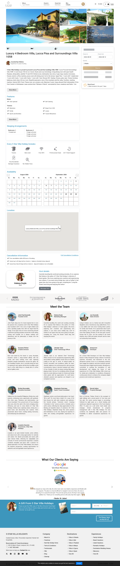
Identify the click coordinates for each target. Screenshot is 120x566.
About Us (47, 537)
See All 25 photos (100, 34)
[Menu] (112, 4)
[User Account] (105, 4)
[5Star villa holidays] (9, 4)
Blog (45, 554)
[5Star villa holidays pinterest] (27, 554)
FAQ (45, 551)
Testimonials (48, 548)
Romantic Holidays (98, 545)
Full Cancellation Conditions (69, 255)
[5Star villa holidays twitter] (7, 554)
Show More (12, 90)
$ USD (99, 4)
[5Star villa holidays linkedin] (18, 554)
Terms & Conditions (50, 545)
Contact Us (23, 550)
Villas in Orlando (73, 537)
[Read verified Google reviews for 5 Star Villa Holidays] (60, 467)
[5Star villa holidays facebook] (11, 554)
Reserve (98, 68)
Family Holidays (98, 537)
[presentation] (82, 519)
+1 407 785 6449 (13, 547)
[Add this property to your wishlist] (108, 11)
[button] (113, 298)
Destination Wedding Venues (102, 548)
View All (71, 554)
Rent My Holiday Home (51, 543)
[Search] (83, 4)
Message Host (44, 288)
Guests (85, 60)
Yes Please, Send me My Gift (104, 518)
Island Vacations (98, 543)
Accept (79, 563)
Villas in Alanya (73, 545)
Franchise (47, 540)
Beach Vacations (98, 540)
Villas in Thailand (74, 543)
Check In (85, 54)
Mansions (96, 551)
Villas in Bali (72, 540)
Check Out (101, 54)
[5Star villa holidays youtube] (23, 554)
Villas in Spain (73, 551)
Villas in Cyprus (73, 548)
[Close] (58, 227)
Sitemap (46, 556)
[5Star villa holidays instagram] (14, 554)
